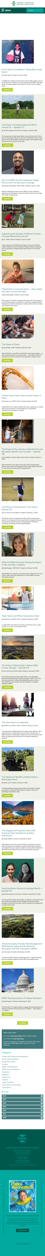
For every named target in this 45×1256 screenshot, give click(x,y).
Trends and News (8, 1082)
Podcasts (5, 1080)
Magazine (5, 1074)
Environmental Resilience (10, 1059)
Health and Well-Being (9, 1067)
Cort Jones (15, 1043)
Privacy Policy (19, 1165)
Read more (7, 90)
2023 (23, 1107)
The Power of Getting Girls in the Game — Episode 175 (20, 508)
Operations (5, 1072)
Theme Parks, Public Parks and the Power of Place (21, 396)
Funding (5, 1064)
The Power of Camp (11, 344)
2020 (23, 1118)
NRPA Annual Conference (10, 1069)
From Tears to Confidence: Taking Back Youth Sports (22, 70)
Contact (11, 1165)
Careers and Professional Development (15, 1056)
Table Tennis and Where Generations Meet (20, 616)
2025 (23, 1100)
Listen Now (7, 145)
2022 (23, 1110)
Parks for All (6, 1077)
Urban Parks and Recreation (11, 1085)
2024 (23, 1103)
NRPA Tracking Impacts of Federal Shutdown (22, 998)
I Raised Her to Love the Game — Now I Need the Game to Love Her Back (22, 290)
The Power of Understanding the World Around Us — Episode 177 (19, 126)
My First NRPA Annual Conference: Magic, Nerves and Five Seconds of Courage (20, 181)
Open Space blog (18, 1039)
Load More (22, 1023)
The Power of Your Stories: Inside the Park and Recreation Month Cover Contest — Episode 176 (22, 451)
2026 (23, 1096)
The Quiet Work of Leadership (15, 722)
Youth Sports (6, 1087)
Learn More (22, 1230)
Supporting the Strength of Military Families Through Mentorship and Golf (21, 235)
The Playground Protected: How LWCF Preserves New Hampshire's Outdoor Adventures (19, 833)
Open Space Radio (16, 1036)
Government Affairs (8, 1062)
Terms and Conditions (29, 1165)
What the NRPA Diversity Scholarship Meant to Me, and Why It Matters (21, 563)
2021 (23, 1114)
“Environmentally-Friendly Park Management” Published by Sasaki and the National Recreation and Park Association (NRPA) (22, 946)
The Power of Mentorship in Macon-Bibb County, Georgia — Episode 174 (20, 666)
